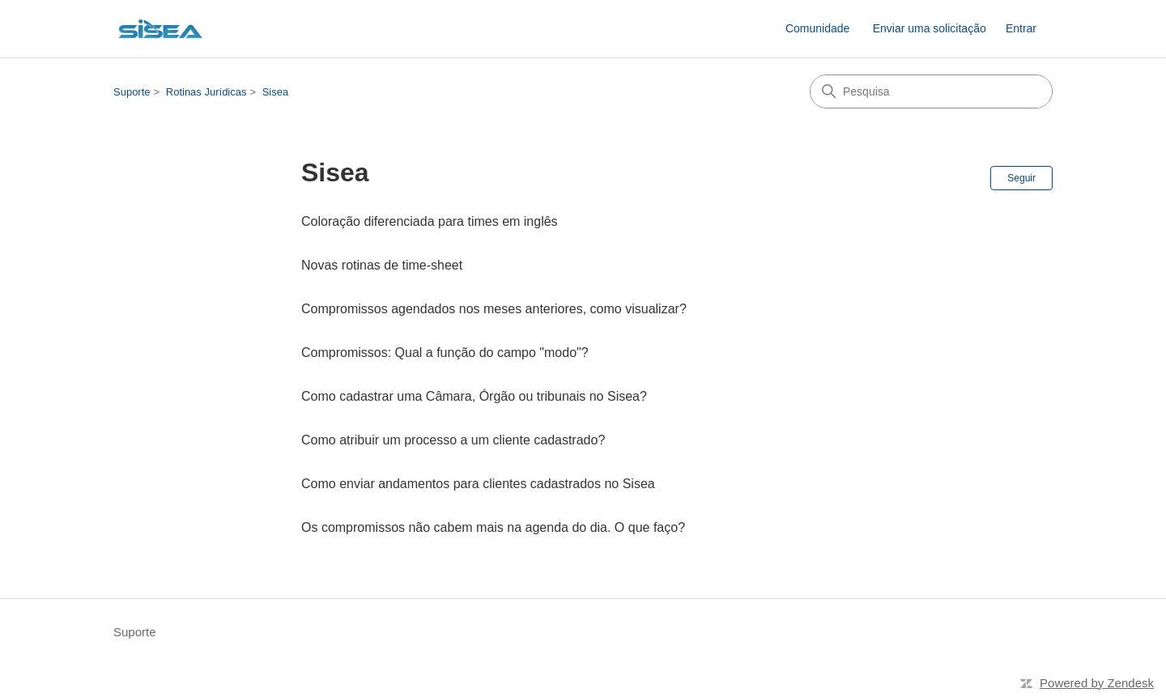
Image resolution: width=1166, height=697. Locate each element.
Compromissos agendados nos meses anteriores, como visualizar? (494, 309)
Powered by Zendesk (1097, 683)
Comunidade (817, 28)
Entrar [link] (1021, 28)
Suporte (132, 92)
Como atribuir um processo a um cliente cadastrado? (453, 440)
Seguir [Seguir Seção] (1021, 178)
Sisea (275, 92)
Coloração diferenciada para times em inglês (429, 221)
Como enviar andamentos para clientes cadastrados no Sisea (478, 484)
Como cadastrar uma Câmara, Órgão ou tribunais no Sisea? (474, 396)
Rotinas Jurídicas (206, 92)
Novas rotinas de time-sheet (381, 265)
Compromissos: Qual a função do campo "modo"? (445, 352)
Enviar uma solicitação (929, 28)
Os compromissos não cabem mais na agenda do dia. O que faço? (493, 527)
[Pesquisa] (931, 91)
